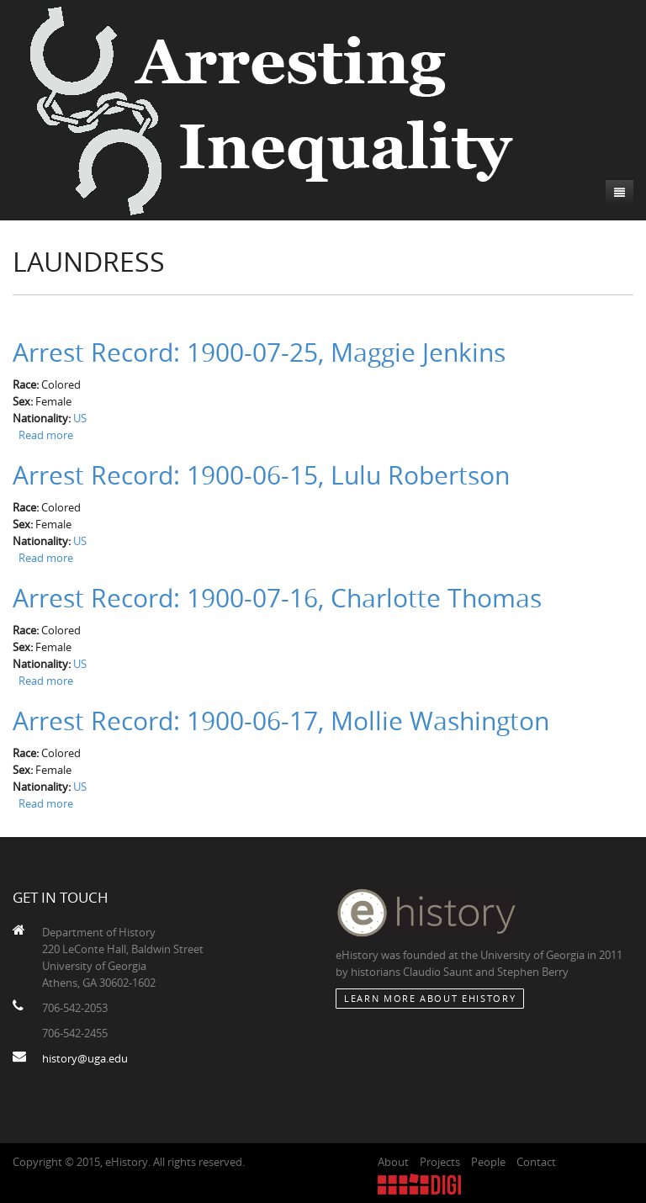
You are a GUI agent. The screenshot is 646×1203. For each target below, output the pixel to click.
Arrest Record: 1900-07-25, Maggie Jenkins (259, 352)
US (80, 418)
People (488, 1161)
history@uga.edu (85, 1058)
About (393, 1161)
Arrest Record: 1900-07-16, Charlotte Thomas (277, 598)
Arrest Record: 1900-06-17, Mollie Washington (281, 721)
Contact (536, 1161)
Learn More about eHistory (430, 998)
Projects (440, 1161)
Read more (46, 435)
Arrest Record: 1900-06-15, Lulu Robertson (261, 475)
